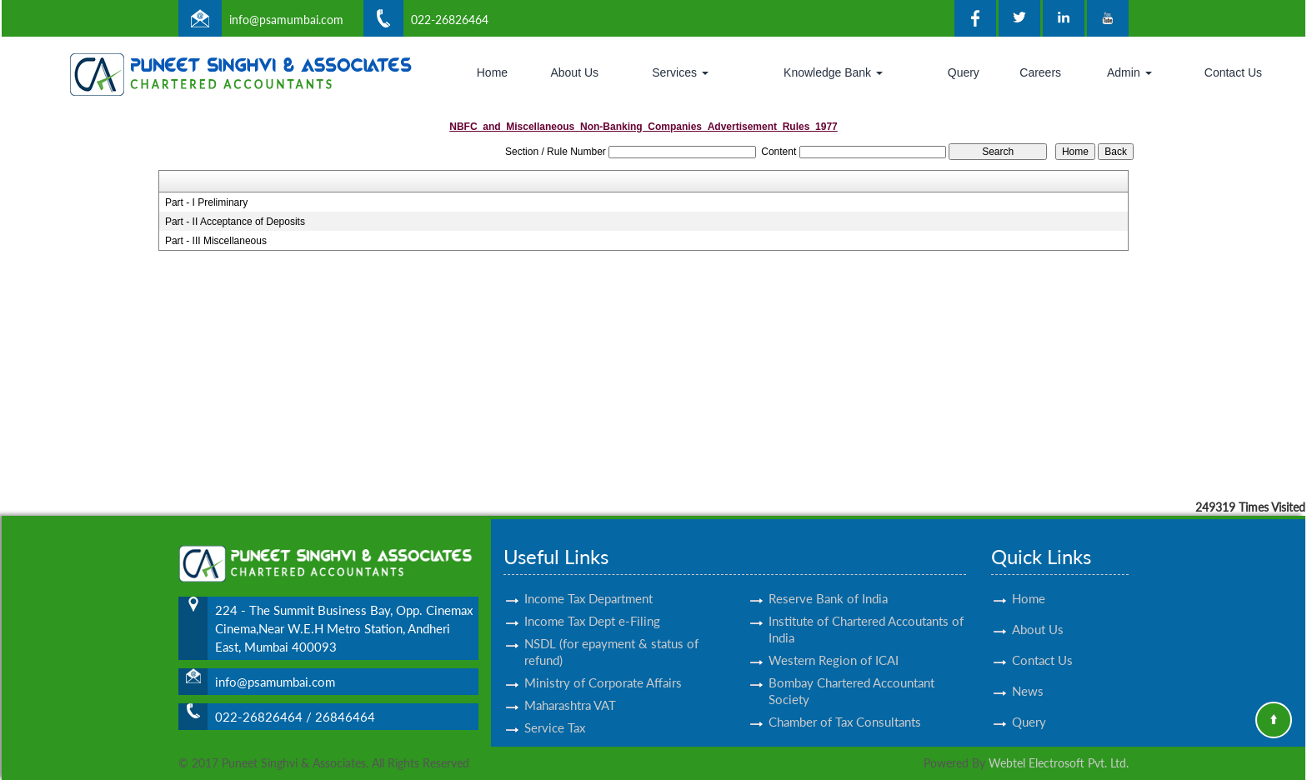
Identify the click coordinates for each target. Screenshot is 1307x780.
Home (492, 72)
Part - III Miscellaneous (216, 241)
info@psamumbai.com (286, 19)
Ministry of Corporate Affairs (603, 667)
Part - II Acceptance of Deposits (235, 222)
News (1028, 675)
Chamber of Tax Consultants (845, 706)
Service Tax (554, 712)
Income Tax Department (588, 583)
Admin (1129, 72)
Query (963, 72)
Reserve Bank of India (828, 583)
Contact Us (1233, 72)
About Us (574, 72)
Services (680, 72)
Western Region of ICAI (834, 645)
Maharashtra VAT (570, 690)
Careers (1040, 72)
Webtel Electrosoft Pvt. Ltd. (1059, 763)
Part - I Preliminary (206, 202)
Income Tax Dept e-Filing (592, 605)
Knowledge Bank (833, 72)
